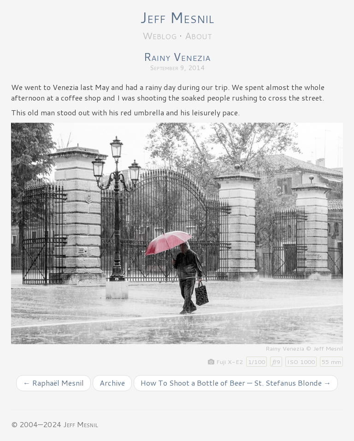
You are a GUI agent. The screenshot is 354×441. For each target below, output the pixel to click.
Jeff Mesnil (177, 17)
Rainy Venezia (177, 57)
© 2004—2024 (36, 424)
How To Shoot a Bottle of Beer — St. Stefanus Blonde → (236, 382)
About (198, 35)
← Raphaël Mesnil (53, 382)
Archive (112, 382)
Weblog (159, 35)
